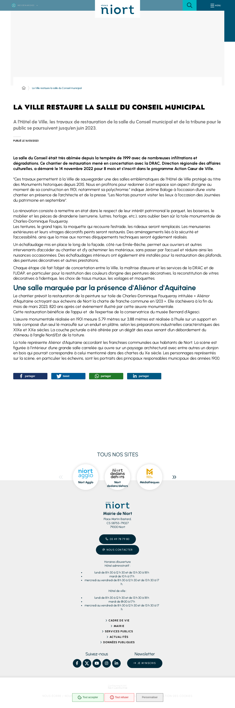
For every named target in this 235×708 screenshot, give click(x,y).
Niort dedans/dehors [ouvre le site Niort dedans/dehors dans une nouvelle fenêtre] (117, 484)
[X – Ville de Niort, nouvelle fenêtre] (87, 663)
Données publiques (119, 642)
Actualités (119, 637)
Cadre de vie (119, 620)
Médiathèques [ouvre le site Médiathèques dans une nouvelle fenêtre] (149, 482)
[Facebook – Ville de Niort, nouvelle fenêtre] (77, 663)
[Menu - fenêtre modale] (216, 5)
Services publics (119, 631)
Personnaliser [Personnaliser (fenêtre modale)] (152, 698)
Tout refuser (118, 698)
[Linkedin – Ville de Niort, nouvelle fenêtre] (116, 663)
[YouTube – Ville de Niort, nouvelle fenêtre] (97, 663)
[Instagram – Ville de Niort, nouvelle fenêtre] (106, 663)
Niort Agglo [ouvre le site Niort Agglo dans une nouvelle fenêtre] (85, 482)
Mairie (119, 626)
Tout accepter (86, 698)
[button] (190, 5)
